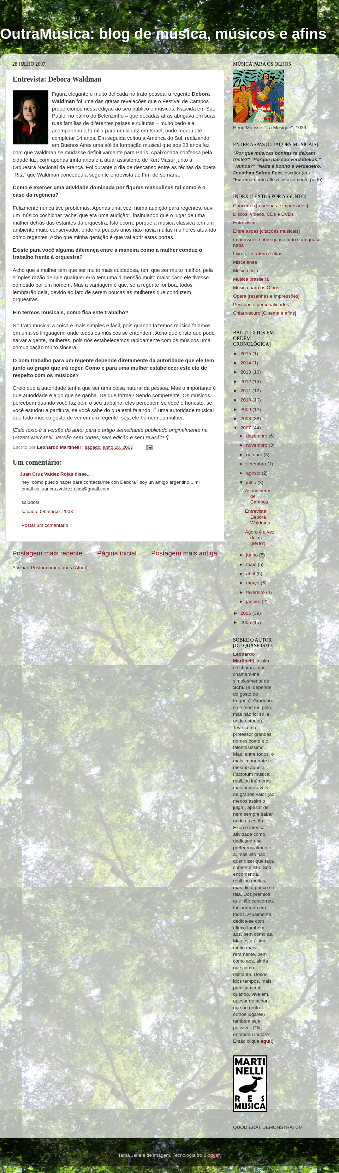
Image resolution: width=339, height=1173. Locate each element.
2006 (246, 613)
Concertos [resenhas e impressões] (270, 205)
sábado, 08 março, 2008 (47, 511)
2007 (246, 427)
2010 (246, 400)
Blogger (211, 1155)
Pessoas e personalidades (261, 304)
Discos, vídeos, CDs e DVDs (263, 214)
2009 (246, 409)
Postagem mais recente (47, 553)
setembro (256, 463)
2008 (246, 418)
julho (251, 482)
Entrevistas (245, 222)
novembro (257, 445)
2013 (246, 372)
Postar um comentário (45, 525)
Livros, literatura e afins (257, 253)
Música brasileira (251, 279)
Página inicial (116, 553)
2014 (246, 362)
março (253, 582)
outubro (255, 454)
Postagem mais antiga (184, 553)
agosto (254, 473)
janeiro (254, 601)
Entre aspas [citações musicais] (266, 231)
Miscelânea (245, 262)
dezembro (257, 436)
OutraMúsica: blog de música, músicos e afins (163, 33)
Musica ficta (245, 270)
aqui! (266, 1041)
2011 (246, 390)
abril (251, 573)
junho (252, 555)
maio (252, 564)
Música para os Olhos (256, 287)
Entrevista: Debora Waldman (257, 516)
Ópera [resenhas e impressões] (266, 296)
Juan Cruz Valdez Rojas (46, 474)
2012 (246, 381)
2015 (246, 353)
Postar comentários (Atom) (59, 567)
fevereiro (256, 592)
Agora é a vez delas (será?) (259, 537)
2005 (246, 622)
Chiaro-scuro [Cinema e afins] (264, 313)
